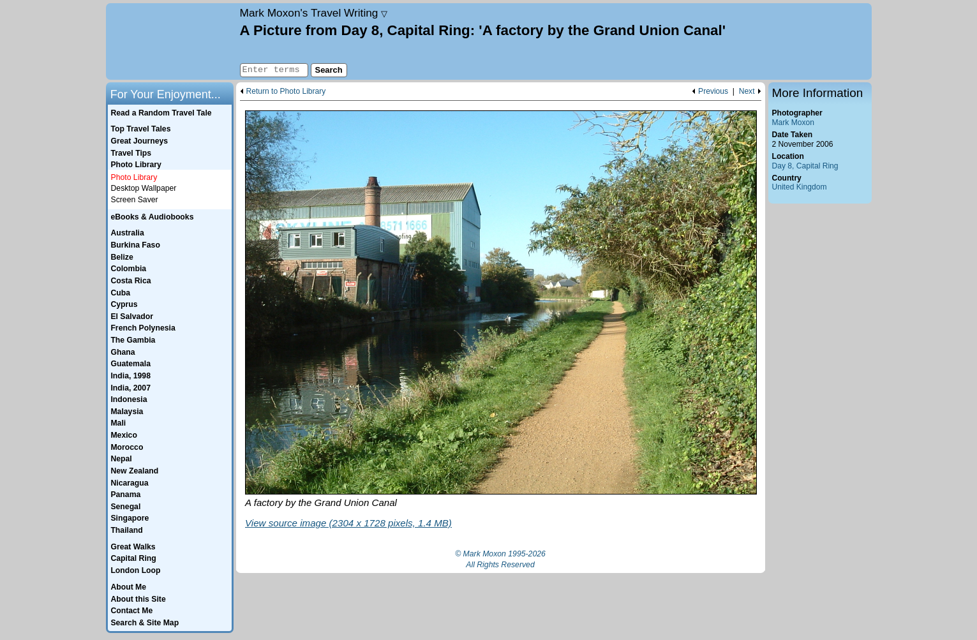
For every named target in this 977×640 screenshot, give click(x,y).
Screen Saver (134, 199)
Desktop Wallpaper (144, 188)
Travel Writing (314, 12)
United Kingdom (799, 186)
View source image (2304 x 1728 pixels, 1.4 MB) (348, 522)
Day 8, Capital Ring (805, 165)
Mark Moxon (793, 122)
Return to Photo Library (286, 91)
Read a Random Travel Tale (160, 112)
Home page (171, 41)
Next (747, 91)
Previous (713, 91)
